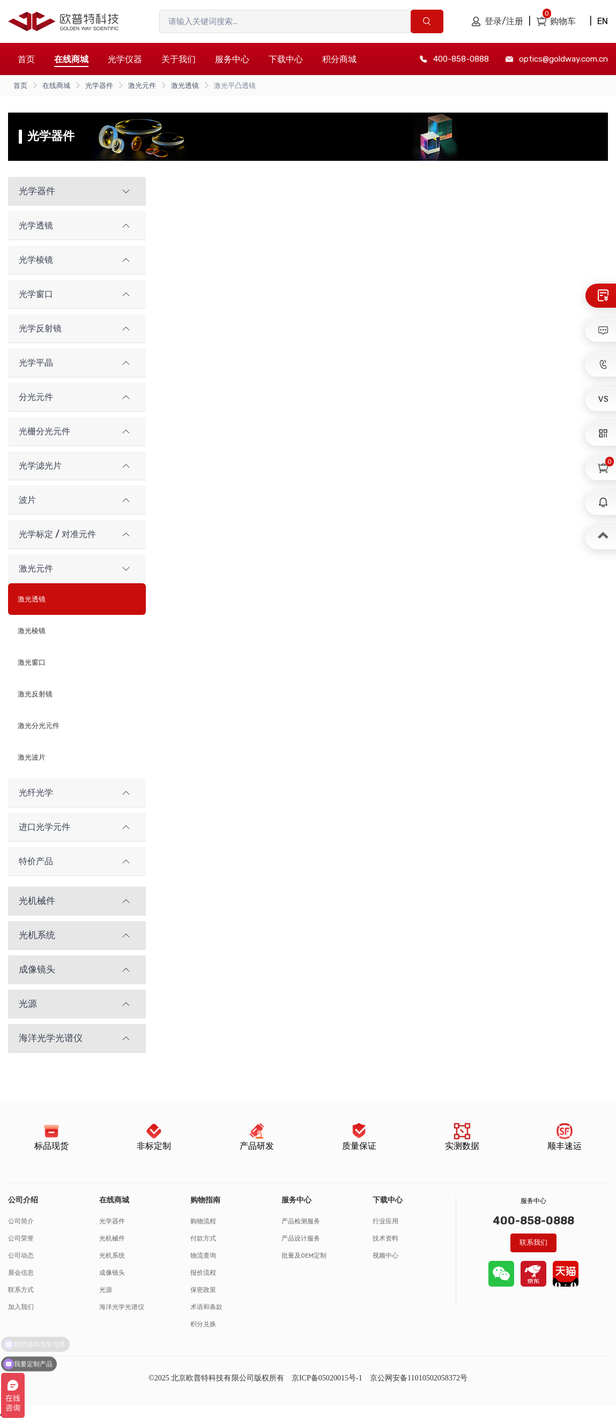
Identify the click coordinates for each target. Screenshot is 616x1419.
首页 (26, 59)
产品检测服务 (300, 1221)
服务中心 (232, 59)
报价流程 (203, 1272)
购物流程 (203, 1221)
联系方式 (21, 1290)
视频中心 (385, 1255)
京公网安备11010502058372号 (418, 1378)
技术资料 (385, 1238)
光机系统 (112, 1255)
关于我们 (178, 59)
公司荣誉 (21, 1238)
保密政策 (203, 1290)
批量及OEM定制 (303, 1255)
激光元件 (142, 85)
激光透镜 (185, 85)
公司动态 (21, 1255)
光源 (105, 1290)
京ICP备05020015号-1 (327, 1378)
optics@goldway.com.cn (563, 59)
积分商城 (339, 59)
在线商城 (56, 85)
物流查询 (203, 1255)
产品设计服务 (300, 1238)
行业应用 (385, 1221)
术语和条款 (206, 1307)
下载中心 (286, 59)
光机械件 (112, 1238)
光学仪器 (125, 59)
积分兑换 (203, 1324)
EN (602, 21)
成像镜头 (112, 1272)
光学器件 (99, 85)
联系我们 (533, 1242)
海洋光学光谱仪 (121, 1307)
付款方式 (203, 1238)
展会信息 (21, 1272)
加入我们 (21, 1307)
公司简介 (21, 1221)
